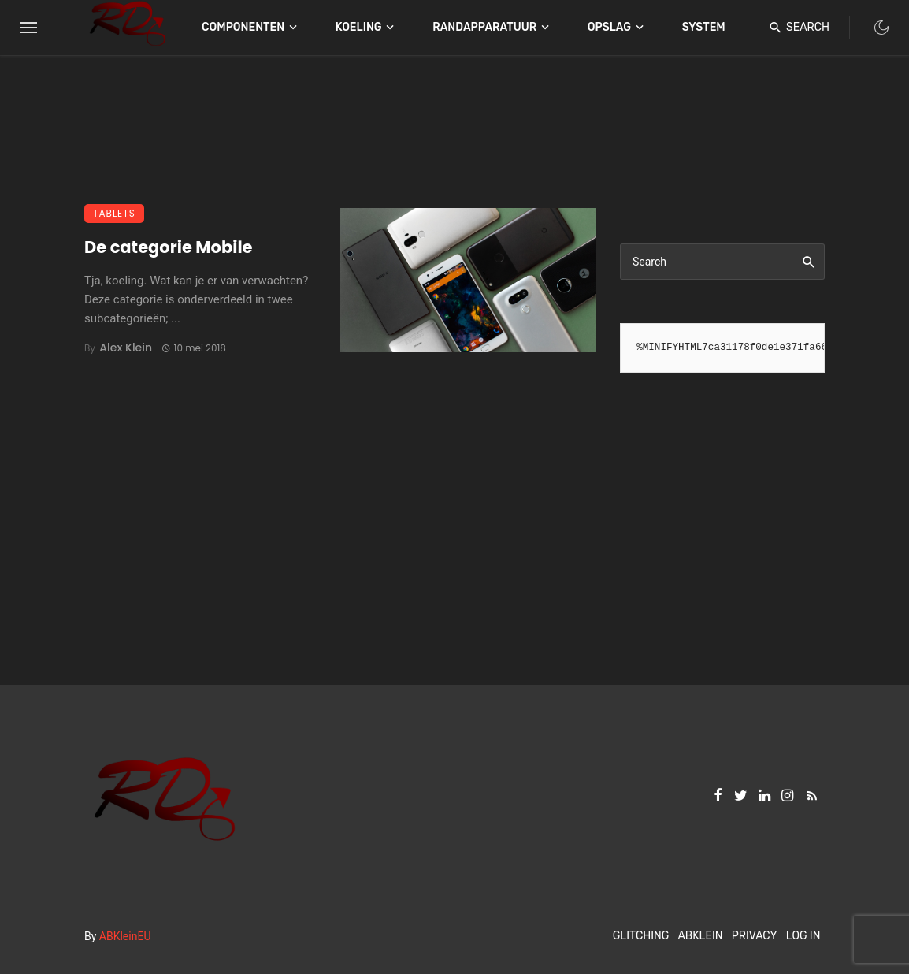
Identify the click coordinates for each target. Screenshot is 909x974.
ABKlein (699, 935)
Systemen (711, 27)
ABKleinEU (125, 936)
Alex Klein (125, 347)
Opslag (609, 27)
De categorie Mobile (168, 247)
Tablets (114, 213)
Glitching (641, 935)
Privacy (754, 935)
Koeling (359, 27)
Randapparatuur (484, 27)
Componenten (243, 27)
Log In (803, 935)
